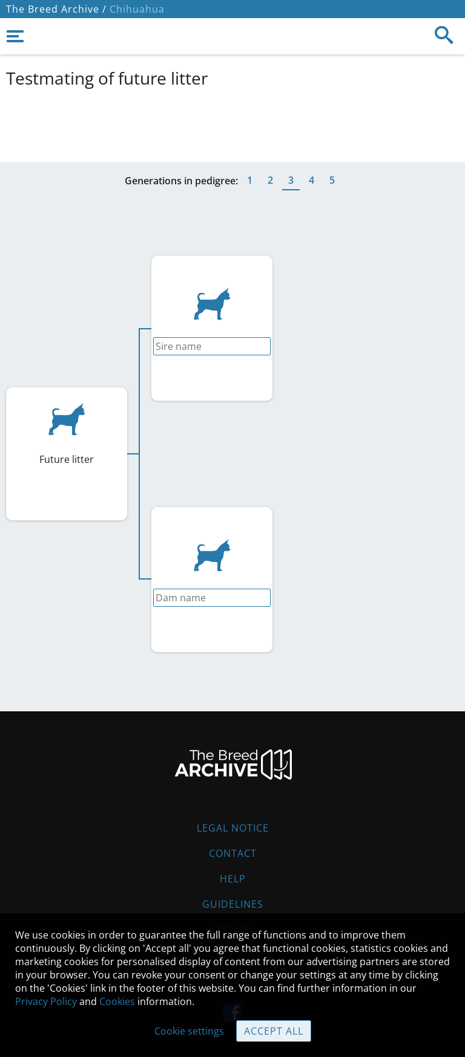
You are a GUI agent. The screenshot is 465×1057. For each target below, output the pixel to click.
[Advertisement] (232, 122)
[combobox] (212, 346)
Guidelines (232, 904)
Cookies (117, 1001)
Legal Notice (233, 828)
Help (233, 878)
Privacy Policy (46, 1001)
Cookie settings (189, 1031)
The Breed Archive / (56, 9)
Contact (233, 853)
